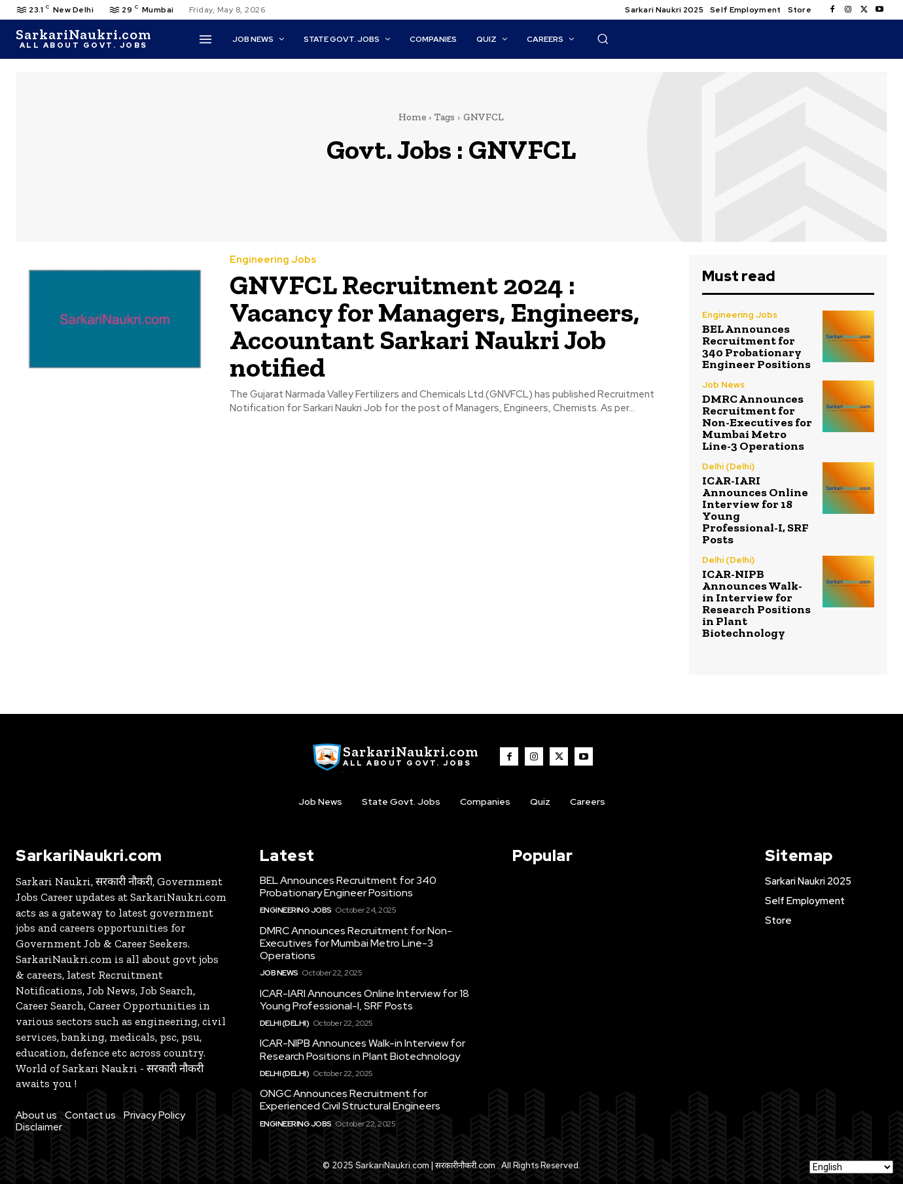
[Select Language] (851, 1167)
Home (412, 117)
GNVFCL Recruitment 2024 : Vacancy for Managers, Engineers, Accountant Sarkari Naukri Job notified (434, 326)
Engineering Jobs (273, 260)
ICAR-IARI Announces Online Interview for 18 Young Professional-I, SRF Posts (755, 510)
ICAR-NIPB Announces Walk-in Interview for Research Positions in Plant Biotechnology (756, 603)
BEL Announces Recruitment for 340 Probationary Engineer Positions (756, 346)
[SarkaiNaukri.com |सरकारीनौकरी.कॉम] (83, 39)
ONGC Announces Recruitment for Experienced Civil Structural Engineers (350, 1100)
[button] (603, 38)
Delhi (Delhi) (728, 466)
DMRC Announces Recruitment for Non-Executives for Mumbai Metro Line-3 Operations (757, 422)
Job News (723, 385)
